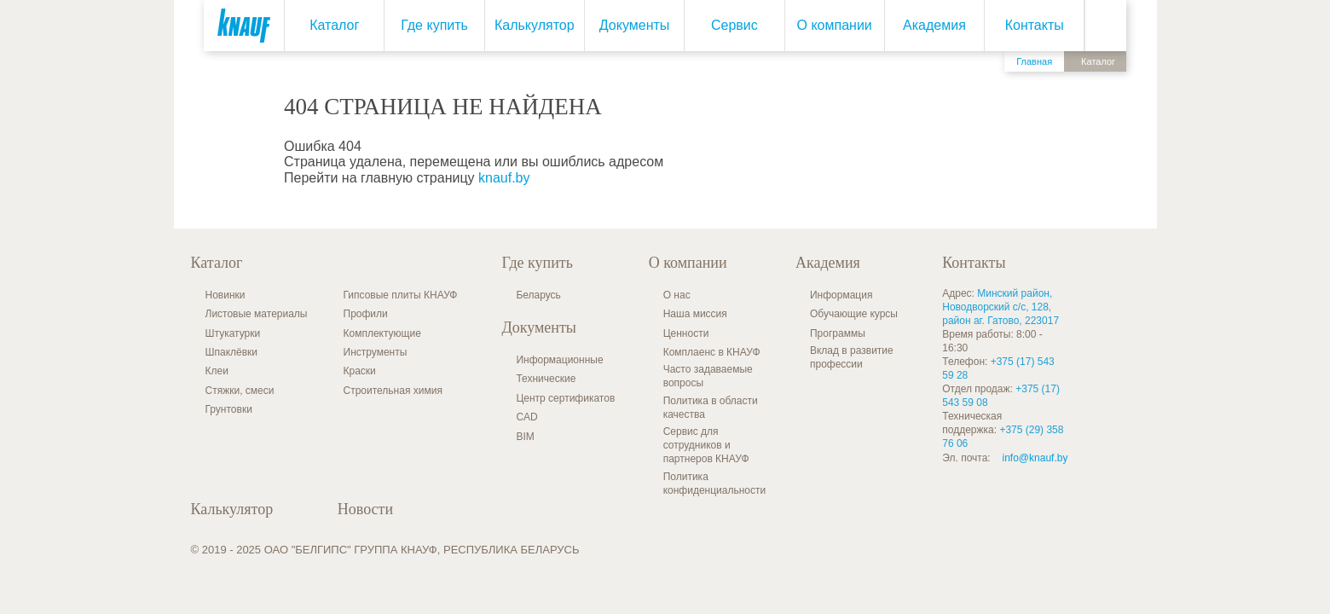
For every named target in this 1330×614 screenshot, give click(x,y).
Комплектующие (382, 333)
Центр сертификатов (565, 398)
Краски (360, 371)
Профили (366, 314)
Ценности (686, 333)
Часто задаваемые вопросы (708, 376)
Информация (841, 295)
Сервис (734, 25)
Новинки (225, 295)
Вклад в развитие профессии (851, 357)
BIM (525, 437)
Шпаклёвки (231, 352)
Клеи (216, 371)
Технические (545, 379)
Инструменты (376, 352)
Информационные (559, 360)
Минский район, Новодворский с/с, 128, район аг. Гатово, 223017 (1000, 307)
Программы (837, 333)
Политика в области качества (710, 407)
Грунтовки (228, 409)
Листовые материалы (256, 314)
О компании (833, 25)
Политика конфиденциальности (714, 483)
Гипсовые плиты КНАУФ (401, 295)
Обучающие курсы (854, 314)
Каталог (334, 25)
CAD (526, 417)
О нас (677, 295)
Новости (365, 509)
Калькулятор (534, 25)
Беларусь (538, 295)
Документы (634, 25)
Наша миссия (695, 314)
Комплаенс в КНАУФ (711, 352)
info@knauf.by (1035, 458)
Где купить (434, 25)
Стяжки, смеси (240, 391)
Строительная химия (393, 391)
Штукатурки (233, 333)
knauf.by (503, 178)
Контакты (1034, 25)
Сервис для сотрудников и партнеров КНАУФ (706, 445)
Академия (934, 25)
